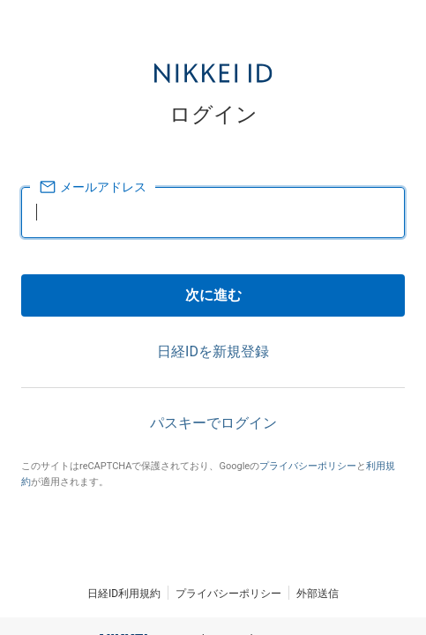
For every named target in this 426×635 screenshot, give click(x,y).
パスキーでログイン (213, 423)
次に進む (213, 295)
